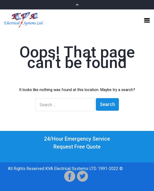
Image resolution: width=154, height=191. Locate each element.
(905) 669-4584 (77, 154)
